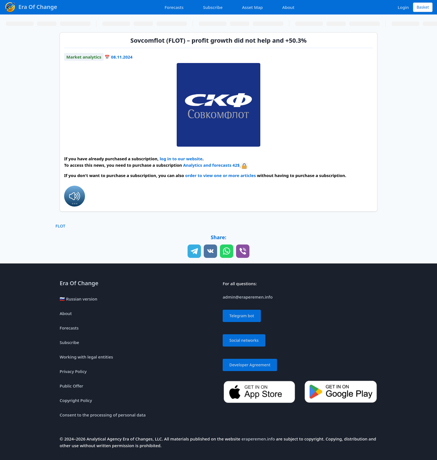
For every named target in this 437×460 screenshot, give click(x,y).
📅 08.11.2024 (118, 57)
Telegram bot (241, 315)
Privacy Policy (73, 371)
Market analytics (83, 57)
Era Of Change (79, 283)
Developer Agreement (249, 364)
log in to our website (181, 158)
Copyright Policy (76, 400)
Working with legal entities (86, 357)
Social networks (244, 340)
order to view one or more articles (220, 175)
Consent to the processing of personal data (103, 415)
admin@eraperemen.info (248, 297)
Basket (423, 7)
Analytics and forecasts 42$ (211, 165)
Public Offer (71, 386)
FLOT (60, 226)
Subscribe (213, 7)
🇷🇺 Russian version (78, 299)
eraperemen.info (258, 439)
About (288, 7)
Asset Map (252, 7)
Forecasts (174, 7)
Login (403, 7)
